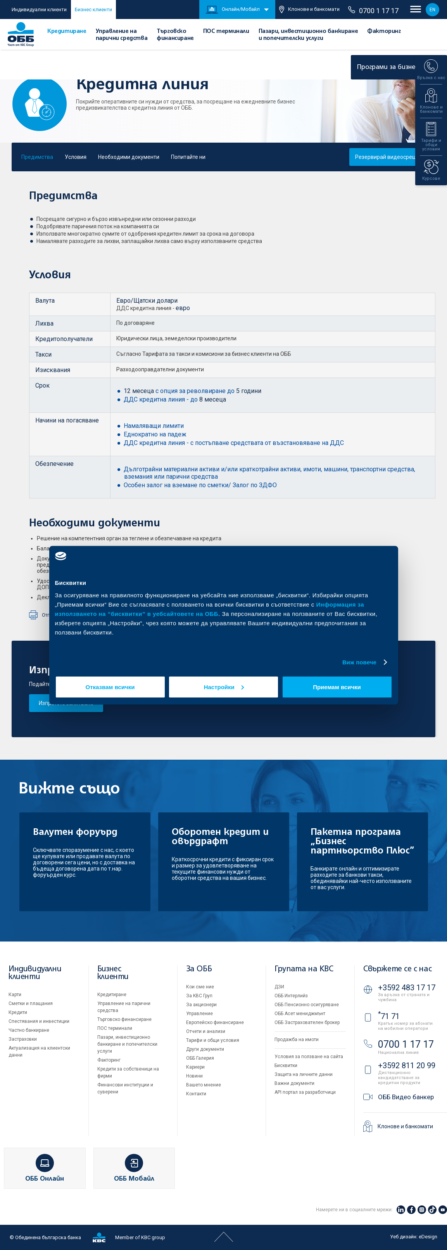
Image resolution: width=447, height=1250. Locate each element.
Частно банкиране (29, 1030)
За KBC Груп (199, 995)
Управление (199, 1013)
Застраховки (23, 1039)
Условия (75, 157)
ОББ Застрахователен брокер (307, 1022)
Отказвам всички (110, 686)
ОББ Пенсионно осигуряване (306, 1004)
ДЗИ (279, 987)
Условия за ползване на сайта (308, 1056)
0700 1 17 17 (373, 10)
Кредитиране (66, 31)
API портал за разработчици (305, 1092)
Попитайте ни (188, 157)
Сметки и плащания (31, 1003)
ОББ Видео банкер (406, 1097)
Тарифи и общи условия (212, 1040)
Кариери (195, 1067)
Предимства (37, 157)
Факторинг (383, 31)
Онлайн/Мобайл (233, 10)
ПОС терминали (226, 31)
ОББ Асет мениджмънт (299, 1013)
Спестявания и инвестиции (39, 1021)
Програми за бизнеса (395, 67)
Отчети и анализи (205, 1031)
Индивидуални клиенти (39, 9)
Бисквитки (285, 1065)
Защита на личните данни (303, 1074)
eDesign (428, 1237)
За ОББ (199, 969)
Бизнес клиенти (93, 9)
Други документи (205, 1049)
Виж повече (359, 662)
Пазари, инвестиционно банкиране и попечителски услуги (127, 1044)
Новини (194, 1076)
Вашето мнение (203, 1085)
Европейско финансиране (215, 1022)
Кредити (18, 1012)
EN (432, 9)
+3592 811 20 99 (406, 1065)
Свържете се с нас (397, 969)
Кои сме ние (200, 987)
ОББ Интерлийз (291, 995)
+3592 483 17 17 (406, 987)
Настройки (224, 686)
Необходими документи (128, 157)
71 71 (389, 1016)
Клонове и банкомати (309, 9)
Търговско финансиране (124, 1019)
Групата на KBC (303, 969)
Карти (15, 994)
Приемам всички (337, 686)
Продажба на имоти (296, 1039)
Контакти (196, 1094)
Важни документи (294, 1083)
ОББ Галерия (200, 1058)
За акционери (201, 1004)
